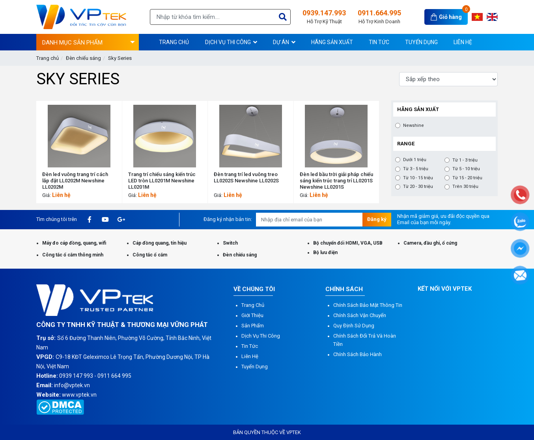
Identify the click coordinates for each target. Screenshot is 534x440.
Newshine (413, 125)
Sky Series (120, 58)
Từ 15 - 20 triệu (467, 178)
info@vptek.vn (72, 385)
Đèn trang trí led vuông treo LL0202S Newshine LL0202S (246, 177)
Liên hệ (249, 356)
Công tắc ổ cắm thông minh (72, 255)
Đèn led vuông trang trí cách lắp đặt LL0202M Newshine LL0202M (75, 180)
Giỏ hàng (450, 17)
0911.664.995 (379, 17)
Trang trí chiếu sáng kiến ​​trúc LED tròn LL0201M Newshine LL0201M (162, 180)
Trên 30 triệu (465, 186)
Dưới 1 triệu (414, 160)
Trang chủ (47, 58)
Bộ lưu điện (325, 252)
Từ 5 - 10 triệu (466, 169)
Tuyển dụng (254, 366)
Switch (230, 243)
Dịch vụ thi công (260, 336)
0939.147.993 (324, 17)
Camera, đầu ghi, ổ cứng (430, 243)
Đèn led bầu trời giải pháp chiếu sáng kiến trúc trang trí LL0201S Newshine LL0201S (336, 180)
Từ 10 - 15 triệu (418, 178)
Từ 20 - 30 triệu (418, 186)
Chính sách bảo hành (357, 354)
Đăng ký (376, 219)
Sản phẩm (252, 326)
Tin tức (249, 346)
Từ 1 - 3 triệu (465, 160)
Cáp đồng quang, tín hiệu (160, 243)
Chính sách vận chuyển (359, 315)
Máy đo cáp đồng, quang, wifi (74, 243)
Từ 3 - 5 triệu (415, 169)
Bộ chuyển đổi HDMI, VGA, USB (348, 243)
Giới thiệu (252, 315)
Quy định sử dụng (353, 326)
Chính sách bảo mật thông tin (367, 305)
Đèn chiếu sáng (83, 58)
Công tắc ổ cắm (150, 255)
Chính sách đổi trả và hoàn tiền (364, 340)
